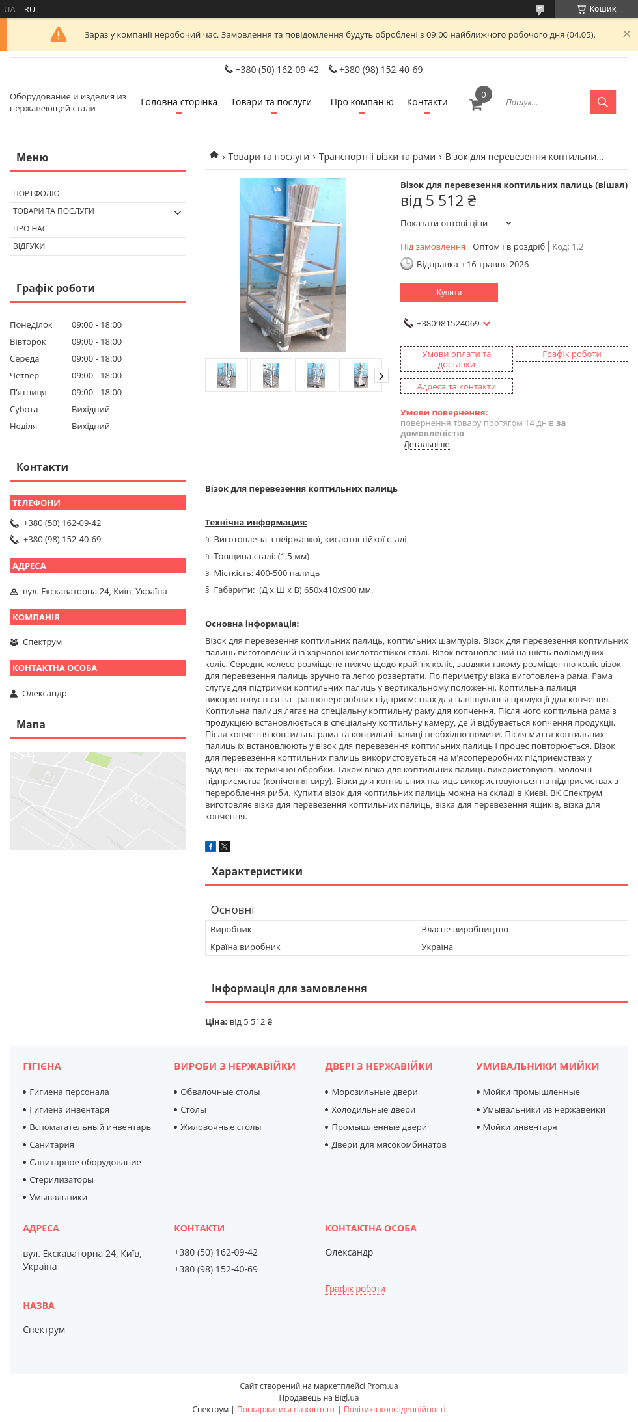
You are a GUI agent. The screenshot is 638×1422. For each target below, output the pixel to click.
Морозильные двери (374, 1092)
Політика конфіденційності (394, 1409)
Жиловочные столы (220, 1127)
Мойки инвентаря (520, 1127)
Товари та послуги (271, 102)
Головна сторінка (179, 102)
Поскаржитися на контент (286, 1409)
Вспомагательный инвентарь (90, 1127)
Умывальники (58, 1197)
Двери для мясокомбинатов (388, 1144)
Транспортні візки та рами (377, 156)
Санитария (51, 1144)
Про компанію (362, 102)
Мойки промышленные (532, 1092)
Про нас (30, 228)
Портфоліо (36, 193)
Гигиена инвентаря (69, 1109)
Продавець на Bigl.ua (319, 1397)
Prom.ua (382, 1385)
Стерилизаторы (61, 1179)
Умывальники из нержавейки (544, 1109)
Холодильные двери (373, 1109)
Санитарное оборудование (85, 1162)
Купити (449, 292)
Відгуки (29, 246)
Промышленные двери (379, 1127)
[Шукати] (603, 102)
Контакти (427, 102)
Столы (193, 1109)
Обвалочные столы (220, 1092)
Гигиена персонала (69, 1092)
